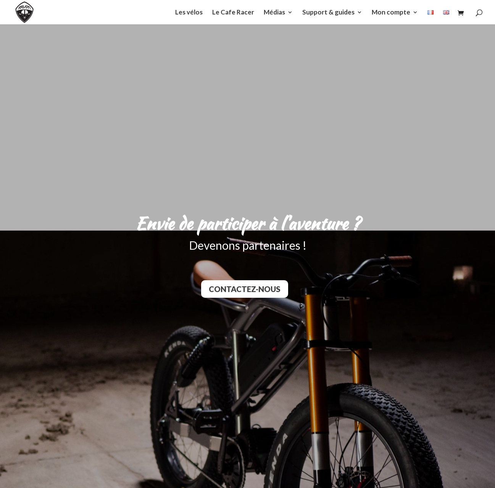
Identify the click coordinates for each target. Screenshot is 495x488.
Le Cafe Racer (233, 13)
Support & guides (328, 13)
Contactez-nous (245, 289)
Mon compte (391, 13)
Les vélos (189, 13)
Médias (274, 13)
